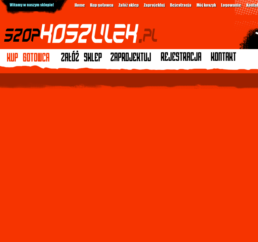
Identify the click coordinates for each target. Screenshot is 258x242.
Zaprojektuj (154, 5)
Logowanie (231, 5)
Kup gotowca (102, 5)
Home (80, 5)
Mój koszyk (206, 5)
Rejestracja (180, 5)
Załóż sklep (129, 5)
